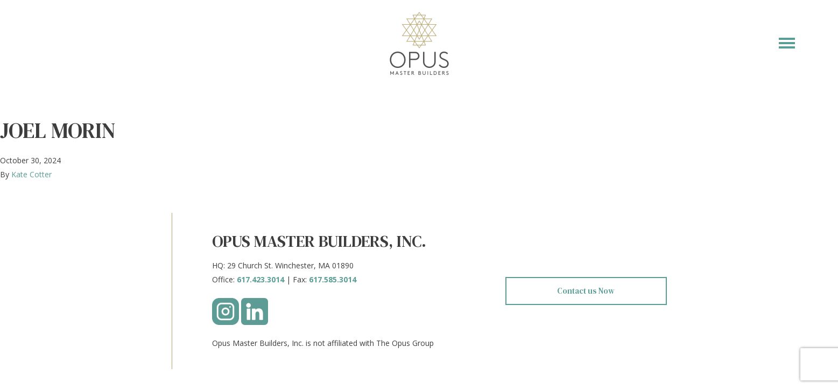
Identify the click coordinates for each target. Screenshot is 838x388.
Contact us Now (586, 290)
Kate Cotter (31, 174)
